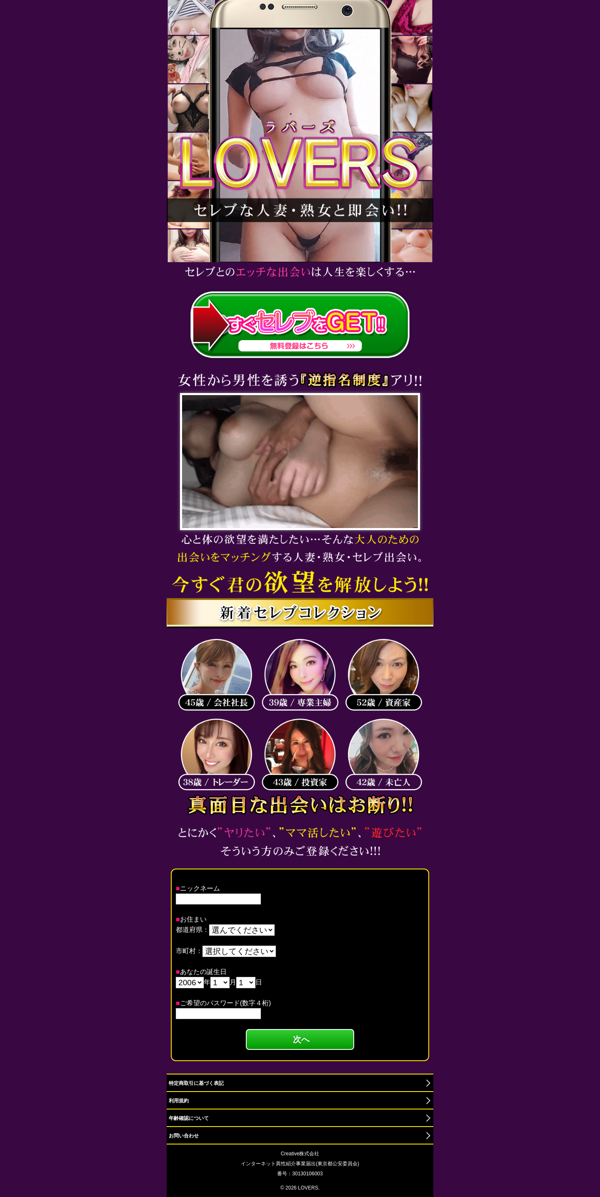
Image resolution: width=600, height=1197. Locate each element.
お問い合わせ (184, 1136)
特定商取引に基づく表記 (196, 1083)
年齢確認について (189, 1118)
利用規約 (179, 1101)
